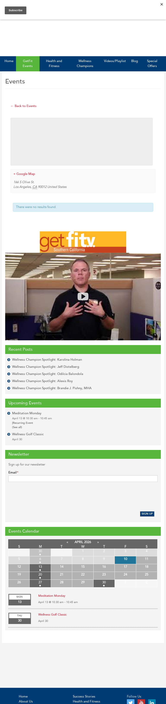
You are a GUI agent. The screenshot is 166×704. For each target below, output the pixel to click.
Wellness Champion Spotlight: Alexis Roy (42, 381)
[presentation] (41, 497)
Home (9, 61)
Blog (134, 61)
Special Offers (152, 63)
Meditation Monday (32, 415)
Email (13, 472)
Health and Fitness (54, 63)
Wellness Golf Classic (28, 436)
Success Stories (84, 696)
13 (40, 567)
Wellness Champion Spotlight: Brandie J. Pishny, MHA (52, 388)
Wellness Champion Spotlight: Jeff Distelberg (45, 367)
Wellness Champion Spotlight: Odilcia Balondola (47, 374)
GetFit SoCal (25, 39)
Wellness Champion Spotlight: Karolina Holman (47, 360)
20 (40, 575)
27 (40, 582)
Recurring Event (22, 423)
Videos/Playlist (115, 61)
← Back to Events (24, 106)
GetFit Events (28, 63)
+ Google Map (24, 174)
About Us (26, 701)
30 (40, 551)
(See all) (17, 427)
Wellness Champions (85, 63)
